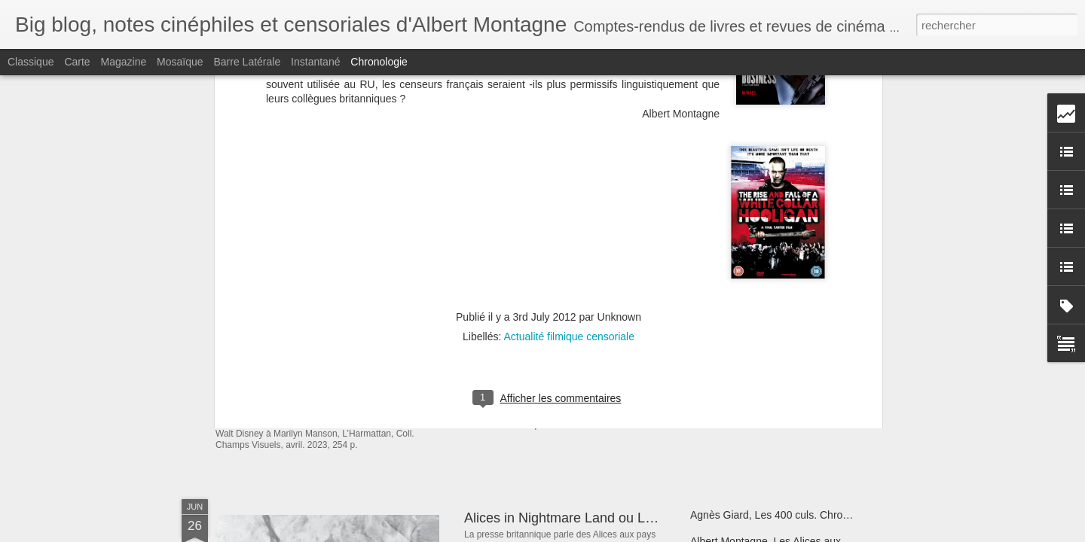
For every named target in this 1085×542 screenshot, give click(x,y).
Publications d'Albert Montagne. (342, 350)
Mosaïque (180, 62)
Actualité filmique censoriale (568, 144)
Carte (77, 62)
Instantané (315, 62)
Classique (30, 62)
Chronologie (379, 62)
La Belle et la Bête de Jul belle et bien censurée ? (613, 375)
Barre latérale (246, 62)
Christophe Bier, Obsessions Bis (765, 348)
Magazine (124, 62)
